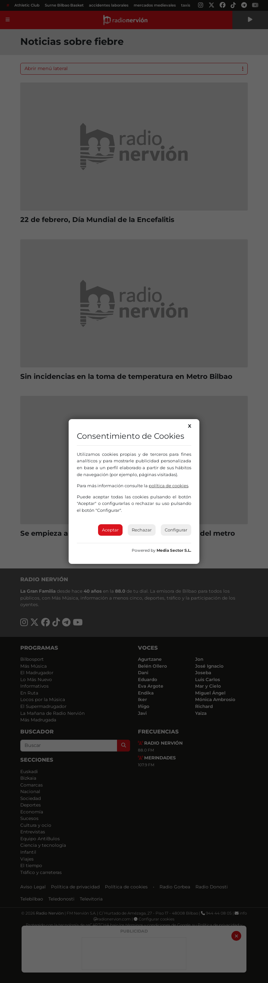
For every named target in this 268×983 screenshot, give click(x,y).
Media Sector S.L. (174, 550)
